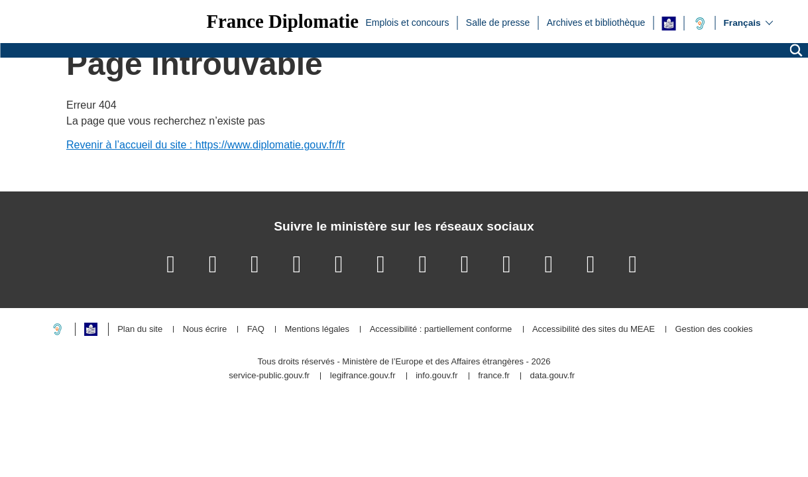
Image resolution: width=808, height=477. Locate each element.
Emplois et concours (407, 22)
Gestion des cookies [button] (713, 329)
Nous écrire (205, 329)
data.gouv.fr (552, 376)
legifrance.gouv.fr (363, 376)
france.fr (494, 376)
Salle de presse (498, 22)
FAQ (255, 329)
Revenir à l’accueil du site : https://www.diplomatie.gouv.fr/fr (205, 144)
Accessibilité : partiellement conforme (441, 329)
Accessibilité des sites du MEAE (593, 329)
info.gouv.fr (436, 376)
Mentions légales (316, 329)
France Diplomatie (282, 21)
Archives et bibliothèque (596, 22)
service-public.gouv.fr (269, 376)
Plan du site (139, 329)
